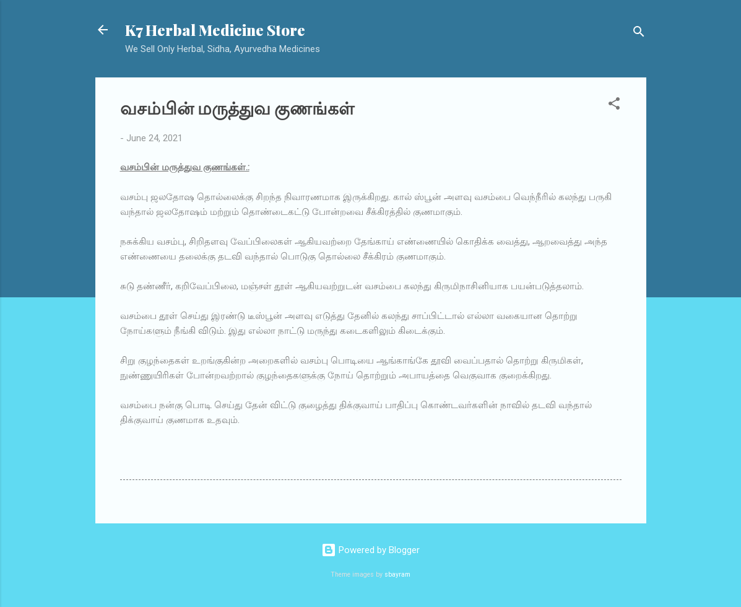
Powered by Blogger (370, 550)
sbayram (397, 574)
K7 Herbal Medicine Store (215, 30)
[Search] (638, 34)
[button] (614, 105)
